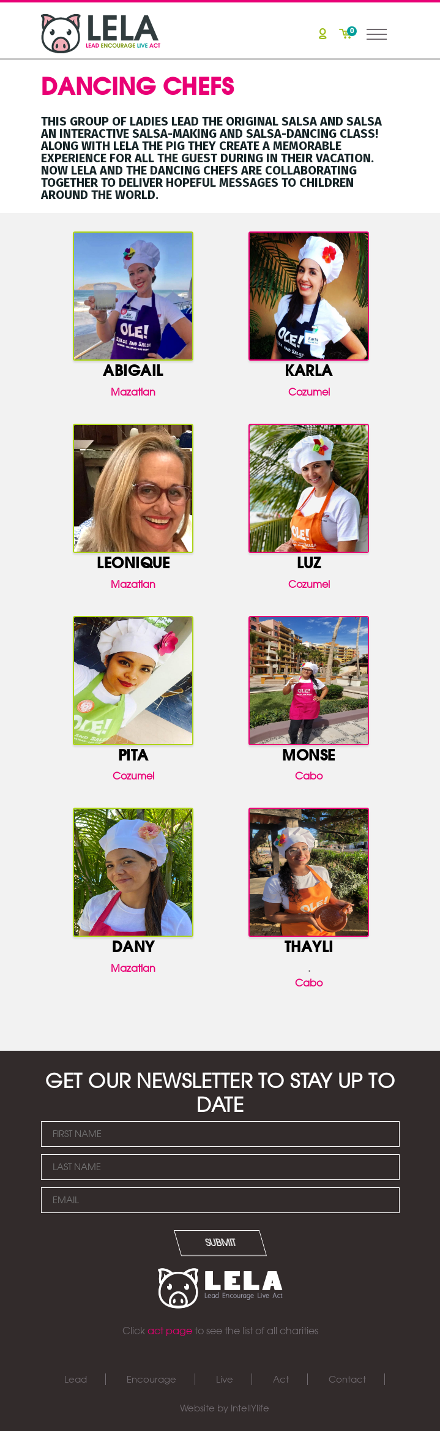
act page (169, 1330)
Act (281, 1379)
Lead (75, 1379)
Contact (347, 1379)
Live (224, 1379)
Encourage (151, 1379)
